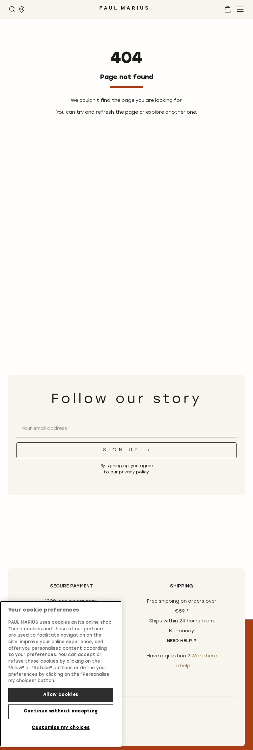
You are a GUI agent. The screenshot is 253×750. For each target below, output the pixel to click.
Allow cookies (61, 695)
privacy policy (134, 472)
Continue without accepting (61, 711)
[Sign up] (126, 450)
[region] (61, 674)
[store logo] (124, 10)
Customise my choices (61, 728)
